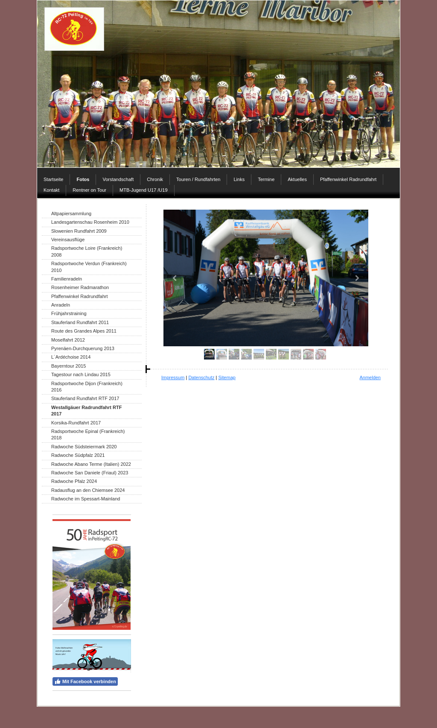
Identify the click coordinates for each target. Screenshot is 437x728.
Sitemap (227, 377)
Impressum (172, 377)
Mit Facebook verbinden (85, 681)
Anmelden (370, 377)
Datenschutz (201, 377)
